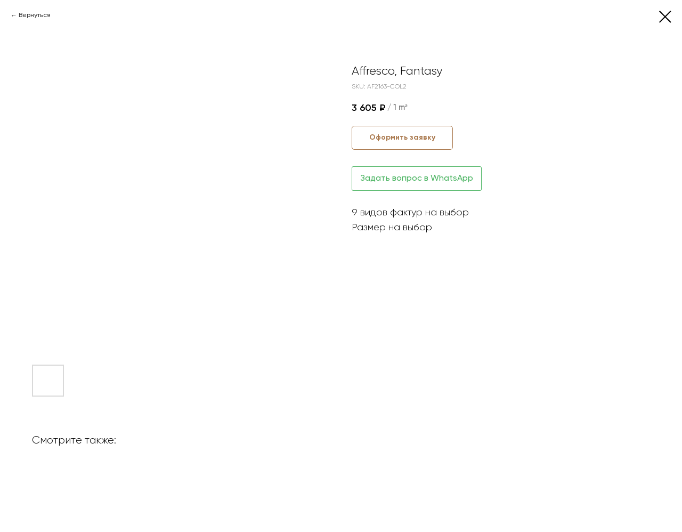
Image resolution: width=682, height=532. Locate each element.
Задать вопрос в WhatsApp (416, 178)
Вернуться (35, 15)
